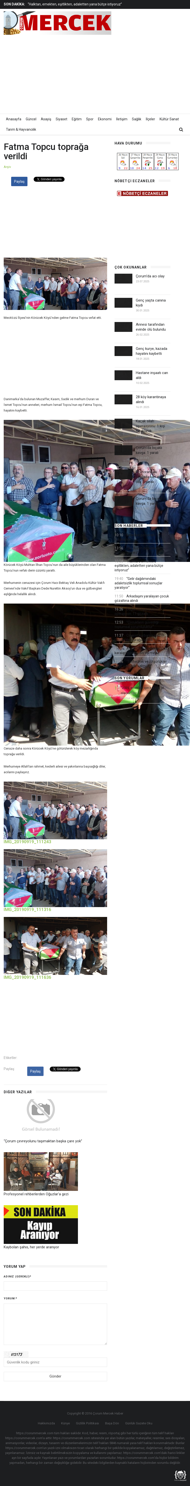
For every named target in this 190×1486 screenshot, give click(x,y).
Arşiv (7, 167)
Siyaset (61, 119)
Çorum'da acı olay (150, 276)
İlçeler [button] (150, 119)
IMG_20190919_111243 (27, 841)
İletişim (121, 119)
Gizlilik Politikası (87, 1423)
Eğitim (77, 119)
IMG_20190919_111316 (27, 909)
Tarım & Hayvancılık (21, 129)
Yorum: (10, 1298)
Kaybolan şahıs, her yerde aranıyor (31, 1247)
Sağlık (136, 119)
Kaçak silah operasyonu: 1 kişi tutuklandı (150, 426)
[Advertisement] (129, 72)
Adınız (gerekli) (17, 1276)
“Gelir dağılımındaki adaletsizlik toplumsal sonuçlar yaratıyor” (139, 583)
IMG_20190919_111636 (27, 977)
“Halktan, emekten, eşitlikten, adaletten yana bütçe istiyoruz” (75, 4)
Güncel (31, 119)
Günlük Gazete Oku (138, 1423)
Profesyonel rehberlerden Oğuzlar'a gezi (36, 1194)
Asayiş (46, 119)
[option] (75, 4)
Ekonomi (105, 119)
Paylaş (19, 181)
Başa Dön (112, 1423)
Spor (90, 119)
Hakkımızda (46, 1423)
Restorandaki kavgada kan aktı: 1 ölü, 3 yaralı (151, 477)
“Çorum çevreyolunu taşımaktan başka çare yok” (43, 1141)
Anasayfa (13, 119)
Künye (65, 1423)
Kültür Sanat (169, 119)
